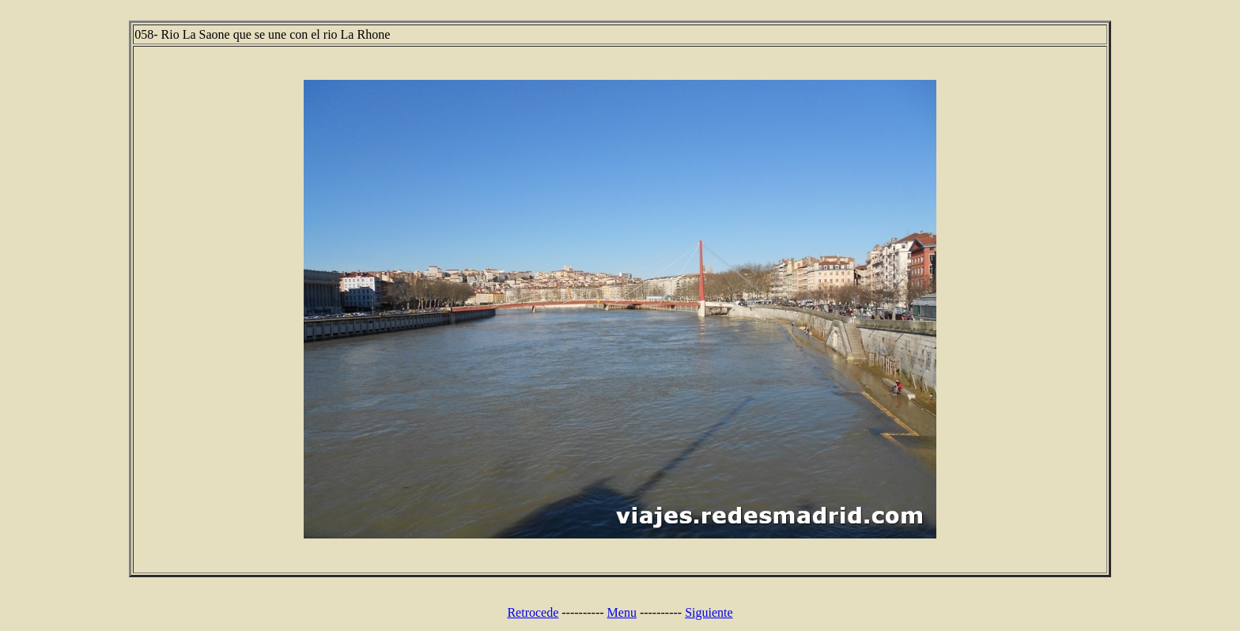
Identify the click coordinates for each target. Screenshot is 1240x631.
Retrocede (532, 612)
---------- (582, 612)
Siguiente (708, 612)
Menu (622, 612)
